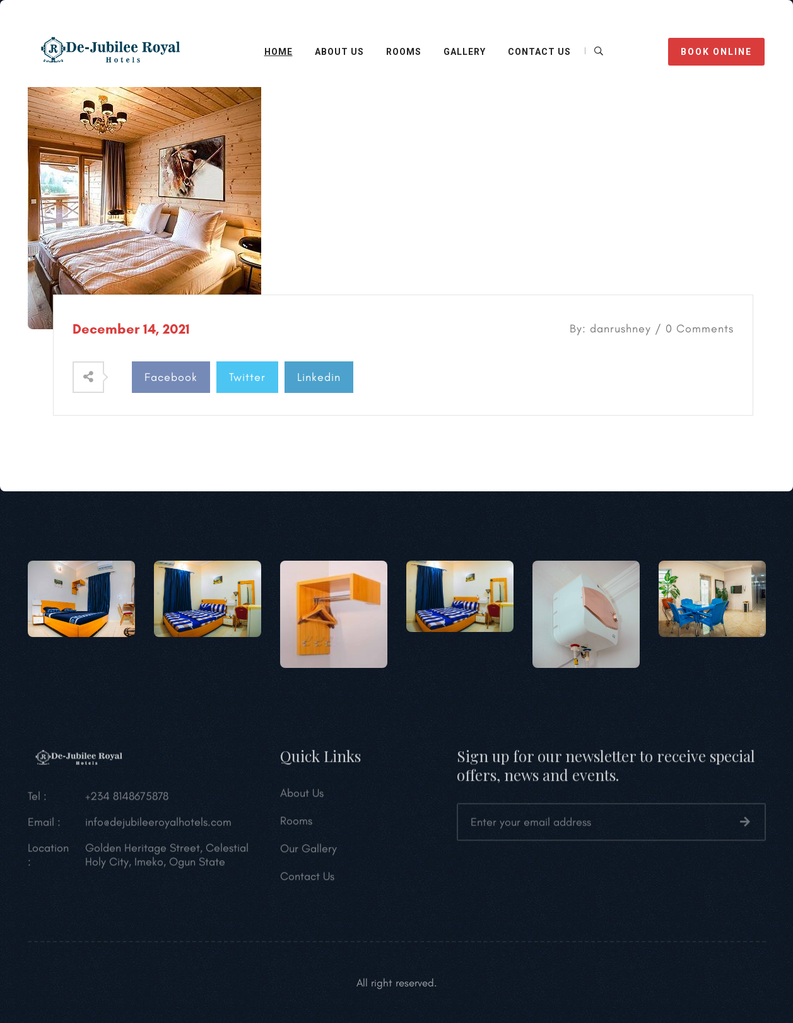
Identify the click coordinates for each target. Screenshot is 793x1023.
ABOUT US (339, 52)
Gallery (464, 52)
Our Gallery (308, 852)
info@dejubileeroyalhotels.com (158, 826)
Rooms (403, 52)
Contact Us (307, 880)
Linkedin (319, 377)
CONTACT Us (539, 52)
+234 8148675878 (126, 800)
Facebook (170, 377)
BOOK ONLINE (716, 52)
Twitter (247, 377)
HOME (278, 52)
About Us (302, 797)
